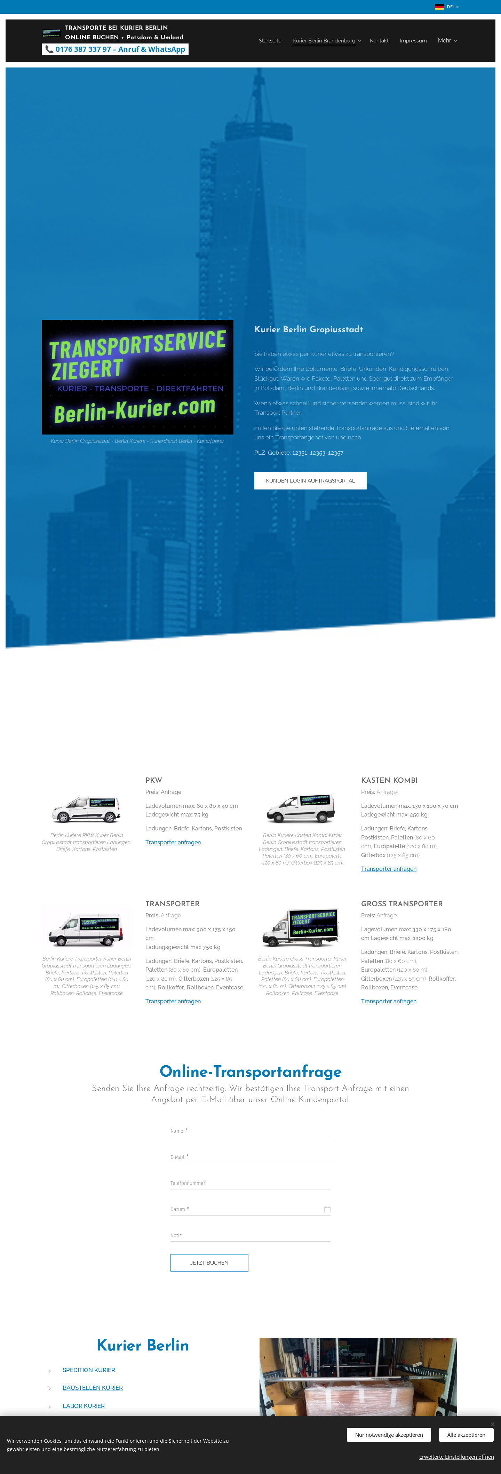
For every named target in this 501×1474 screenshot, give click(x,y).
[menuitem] (263, 40)
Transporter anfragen (173, 842)
